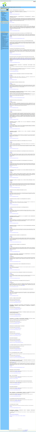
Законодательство (11, 38)
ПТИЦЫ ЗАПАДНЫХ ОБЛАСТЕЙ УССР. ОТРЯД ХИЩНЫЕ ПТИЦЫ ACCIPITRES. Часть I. (5, 49)
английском (19, 314)
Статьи (13, 7)
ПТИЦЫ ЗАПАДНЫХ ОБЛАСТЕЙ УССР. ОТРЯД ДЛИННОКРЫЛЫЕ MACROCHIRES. (5, 38)
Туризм (14, 357)
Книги (10, 7)
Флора (12, 62)
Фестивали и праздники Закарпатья (4, 20)
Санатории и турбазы (3, 18)
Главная (2, 7)
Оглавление (11, 83)
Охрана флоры (2, 14)
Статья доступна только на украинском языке (14, 414)
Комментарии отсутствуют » (22, 38)
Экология (13, 22)
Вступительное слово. (3, 12)
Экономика (18, 38)
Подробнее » (11, 12)
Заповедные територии (3, 13)
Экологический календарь (17, 7)
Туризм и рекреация (3, 17)
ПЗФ (10, 22)
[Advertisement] (4, 27)
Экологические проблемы (3, 15)
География (11, 261)
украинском (16, 314)
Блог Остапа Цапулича (6, 7)
